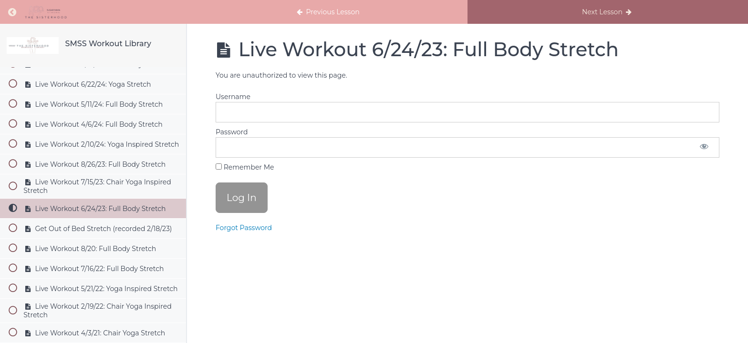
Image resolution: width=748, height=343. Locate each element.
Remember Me (245, 167)
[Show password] (704, 147)
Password (232, 132)
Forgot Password (244, 227)
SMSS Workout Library (108, 43)
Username (233, 96)
